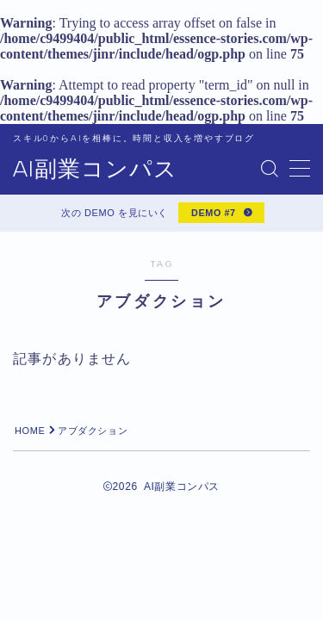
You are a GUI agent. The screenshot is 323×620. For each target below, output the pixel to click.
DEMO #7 (213, 213)
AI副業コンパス (95, 169)
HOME (30, 430)
